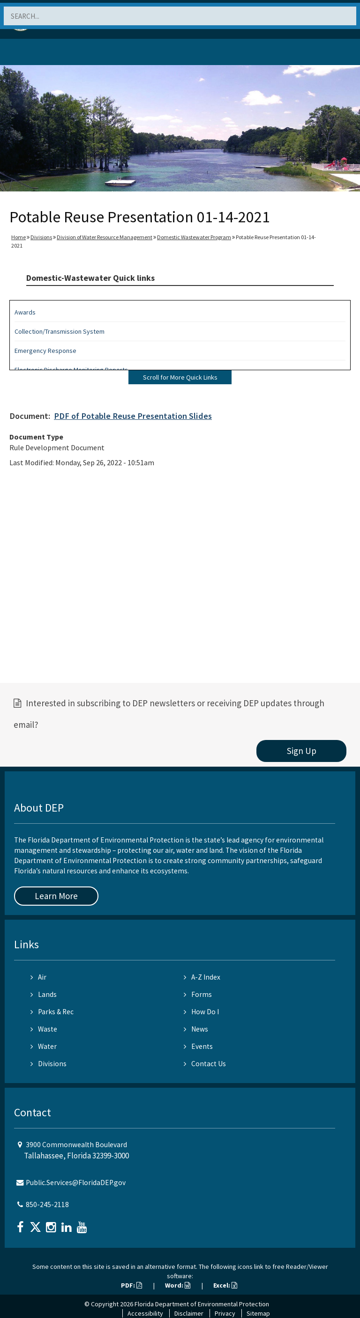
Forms (198, 994)
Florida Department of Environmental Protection (202, 1304)
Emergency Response (45, 350)
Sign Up (301, 750)
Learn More (56, 895)
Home (18, 237)
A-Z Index (202, 977)
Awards (25, 312)
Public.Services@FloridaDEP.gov (76, 1182)
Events (198, 1046)
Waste (43, 1029)
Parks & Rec (52, 1011)
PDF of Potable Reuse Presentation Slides (133, 415)
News (196, 1029)
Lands (43, 994)
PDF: (131, 1285)
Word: (177, 1285)
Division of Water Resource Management (104, 237)
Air (38, 977)
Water (43, 1046)
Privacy (225, 1313)
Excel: (225, 1285)
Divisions (41, 237)
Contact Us (205, 1063)
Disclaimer (188, 1313)
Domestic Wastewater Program (194, 237)
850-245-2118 (47, 1204)
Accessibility (145, 1313)
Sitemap (258, 1313)
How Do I (201, 1011)
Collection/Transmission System (60, 331)
